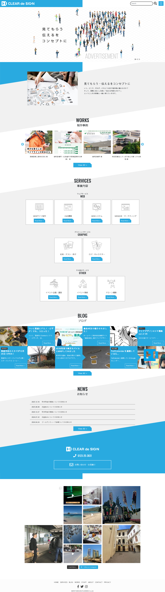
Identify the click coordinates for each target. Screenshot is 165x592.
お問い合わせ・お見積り (82, 465)
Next (142, 144)
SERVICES (63, 582)
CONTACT (98, 582)
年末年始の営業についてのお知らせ (54, 402)
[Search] (141, 3)
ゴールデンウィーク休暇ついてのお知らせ (57, 422)
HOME (56, 582)
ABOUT (91, 582)
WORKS (77, 582)
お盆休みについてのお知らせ (52, 407)
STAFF (83, 582)
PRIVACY (107, 582)
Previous (22, 144)
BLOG (71, 582)
